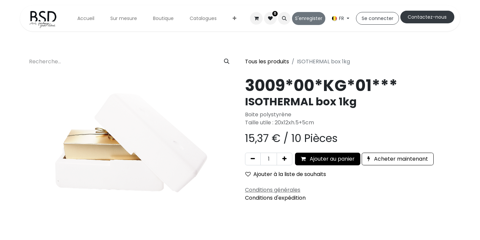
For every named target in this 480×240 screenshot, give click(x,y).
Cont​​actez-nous (427, 17)
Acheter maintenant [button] (397, 159)
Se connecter (377, 18)
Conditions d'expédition (275, 198)
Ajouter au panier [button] (328, 159)
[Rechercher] (226, 61)
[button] (284, 18)
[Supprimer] (253, 159)
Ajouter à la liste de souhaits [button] (285, 174)
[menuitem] (85, 18)
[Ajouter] (284, 159)
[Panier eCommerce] (256, 18)
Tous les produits (267, 61)
